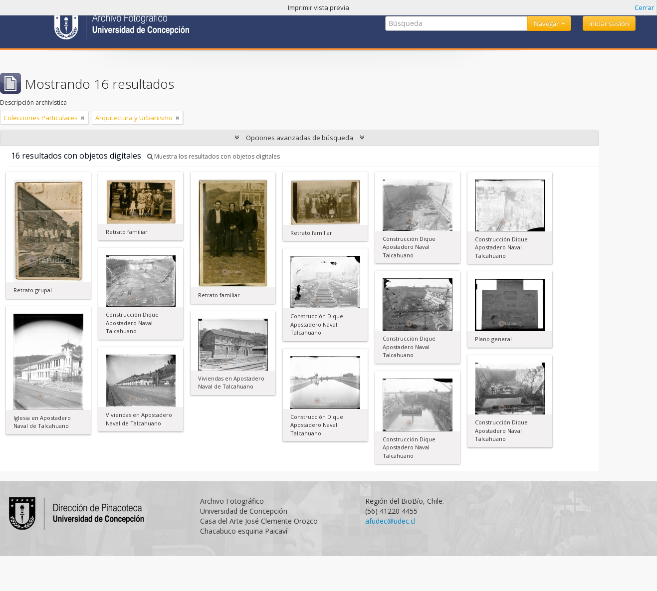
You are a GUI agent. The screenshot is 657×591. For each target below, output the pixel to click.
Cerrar (644, 7)
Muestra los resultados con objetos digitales (213, 156)
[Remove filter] (83, 118)
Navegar (547, 23)
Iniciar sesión (609, 23)
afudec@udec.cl (390, 521)
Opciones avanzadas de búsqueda (299, 137)
